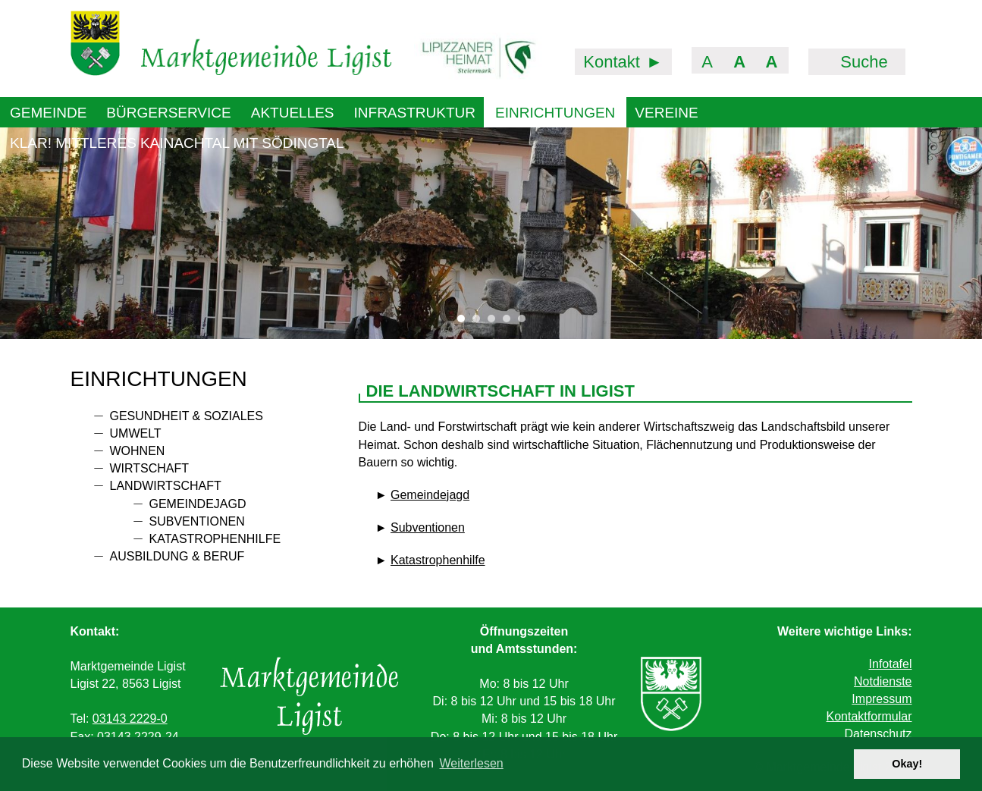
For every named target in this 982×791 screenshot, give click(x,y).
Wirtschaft (150, 468)
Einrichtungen (555, 113)
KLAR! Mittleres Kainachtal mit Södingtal (177, 143)
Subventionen (197, 521)
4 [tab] (510, 322)
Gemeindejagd (197, 504)
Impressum (881, 698)
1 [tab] (464, 322)
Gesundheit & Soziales (186, 416)
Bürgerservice (168, 113)
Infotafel (890, 664)
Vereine (666, 113)
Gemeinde (48, 113)
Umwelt (136, 433)
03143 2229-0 (130, 718)
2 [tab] (480, 322)
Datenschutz (878, 733)
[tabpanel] (491, 233)
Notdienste (883, 681)
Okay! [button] (907, 764)
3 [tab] (495, 322)
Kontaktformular (869, 716)
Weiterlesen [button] (472, 763)
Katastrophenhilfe (215, 538)
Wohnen (137, 450)
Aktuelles (292, 113)
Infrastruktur (414, 113)
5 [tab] (525, 322)
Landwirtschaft (165, 485)
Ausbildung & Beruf (177, 556)
